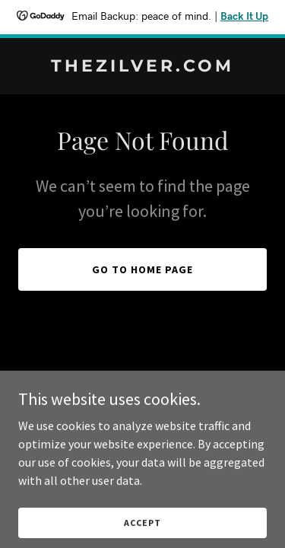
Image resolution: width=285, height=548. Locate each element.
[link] (142, 67)
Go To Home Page (142, 269)
